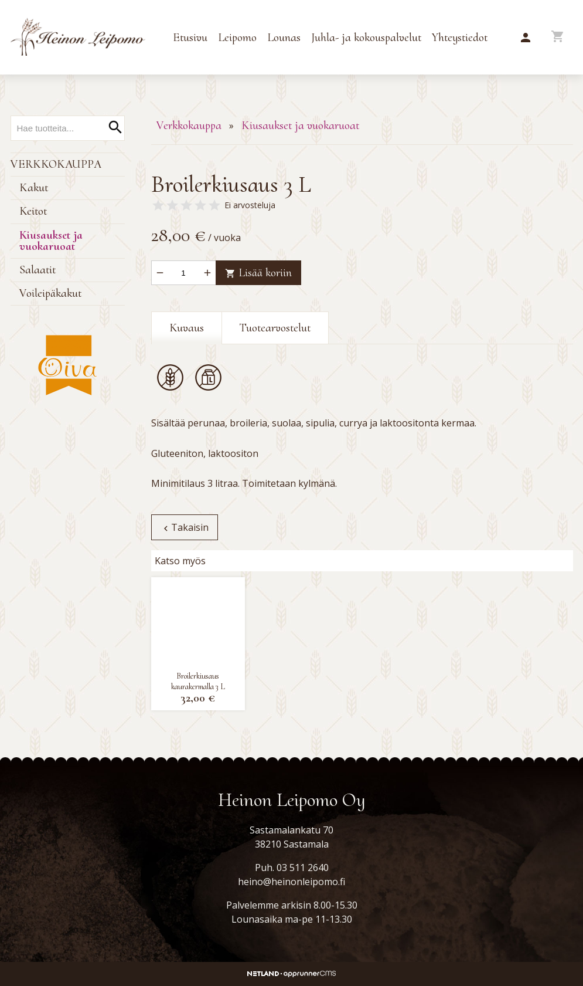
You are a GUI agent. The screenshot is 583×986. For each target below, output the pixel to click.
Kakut (33, 188)
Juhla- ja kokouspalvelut (366, 38)
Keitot (33, 211)
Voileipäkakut (50, 293)
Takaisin (184, 527)
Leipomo (237, 38)
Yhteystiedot (459, 38)
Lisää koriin (257, 273)
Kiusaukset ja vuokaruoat (51, 240)
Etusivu (190, 38)
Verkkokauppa (56, 164)
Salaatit (37, 270)
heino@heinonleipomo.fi (291, 881)
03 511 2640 (303, 867)
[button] (525, 38)
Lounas (284, 38)
